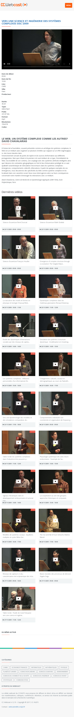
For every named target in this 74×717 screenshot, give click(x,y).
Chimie (5, 667)
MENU (68, 5)
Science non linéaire (27, 672)
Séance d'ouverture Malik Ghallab (52, 222)
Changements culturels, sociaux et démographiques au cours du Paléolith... (54, 379)
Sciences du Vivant (59, 676)
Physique (64, 667)
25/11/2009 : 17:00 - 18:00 (12, 425)
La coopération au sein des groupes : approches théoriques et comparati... (53, 497)
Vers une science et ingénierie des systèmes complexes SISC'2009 (31, 22)
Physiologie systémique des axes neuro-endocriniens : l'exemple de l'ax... (54, 458)
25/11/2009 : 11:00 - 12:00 (49, 307)
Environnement (62, 672)
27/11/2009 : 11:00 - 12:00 (12, 620)
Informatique (36, 667)
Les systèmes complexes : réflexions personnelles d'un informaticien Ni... (16, 379)
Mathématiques (51, 667)
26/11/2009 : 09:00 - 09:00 (49, 425)
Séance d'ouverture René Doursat (15, 222)
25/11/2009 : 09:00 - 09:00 (12, 229)
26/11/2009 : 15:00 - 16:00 (49, 503)
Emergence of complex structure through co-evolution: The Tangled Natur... (55, 262)
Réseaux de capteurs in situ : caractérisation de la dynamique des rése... (18, 575)
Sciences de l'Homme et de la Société (16, 676)
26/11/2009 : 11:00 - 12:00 (12, 464)
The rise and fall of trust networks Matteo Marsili (55, 536)
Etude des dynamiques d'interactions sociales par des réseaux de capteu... (16, 340)
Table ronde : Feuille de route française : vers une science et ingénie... (17, 614)
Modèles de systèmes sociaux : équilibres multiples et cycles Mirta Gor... (18, 536)
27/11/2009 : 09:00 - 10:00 (12, 581)
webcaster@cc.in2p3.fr (17, 707)
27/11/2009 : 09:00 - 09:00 (49, 581)
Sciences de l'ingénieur (41, 676)
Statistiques (7, 680)
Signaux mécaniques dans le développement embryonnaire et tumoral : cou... (18, 497)
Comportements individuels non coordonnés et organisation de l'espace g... (55, 418)
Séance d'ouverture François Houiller (16, 261)
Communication (22, 680)
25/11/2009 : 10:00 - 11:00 (12, 307)
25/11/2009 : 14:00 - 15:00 (49, 346)
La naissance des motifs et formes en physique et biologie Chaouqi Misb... (16, 301)
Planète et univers (9, 672)
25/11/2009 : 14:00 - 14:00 (12, 346)
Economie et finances (19, 667)
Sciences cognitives (46, 672)
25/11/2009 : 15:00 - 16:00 (12, 386)
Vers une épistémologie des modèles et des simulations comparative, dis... (17, 418)
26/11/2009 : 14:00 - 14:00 (12, 503)
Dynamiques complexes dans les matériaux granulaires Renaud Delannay (54, 301)
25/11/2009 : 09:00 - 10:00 (49, 268)
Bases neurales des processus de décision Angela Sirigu (55, 575)
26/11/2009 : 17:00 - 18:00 (49, 542)
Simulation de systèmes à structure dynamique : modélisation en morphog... (54, 340)
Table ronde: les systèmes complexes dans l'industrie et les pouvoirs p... (16, 458)
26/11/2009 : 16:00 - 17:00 (12, 542)
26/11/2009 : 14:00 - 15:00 (49, 464)
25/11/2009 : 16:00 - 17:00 (49, 386)
